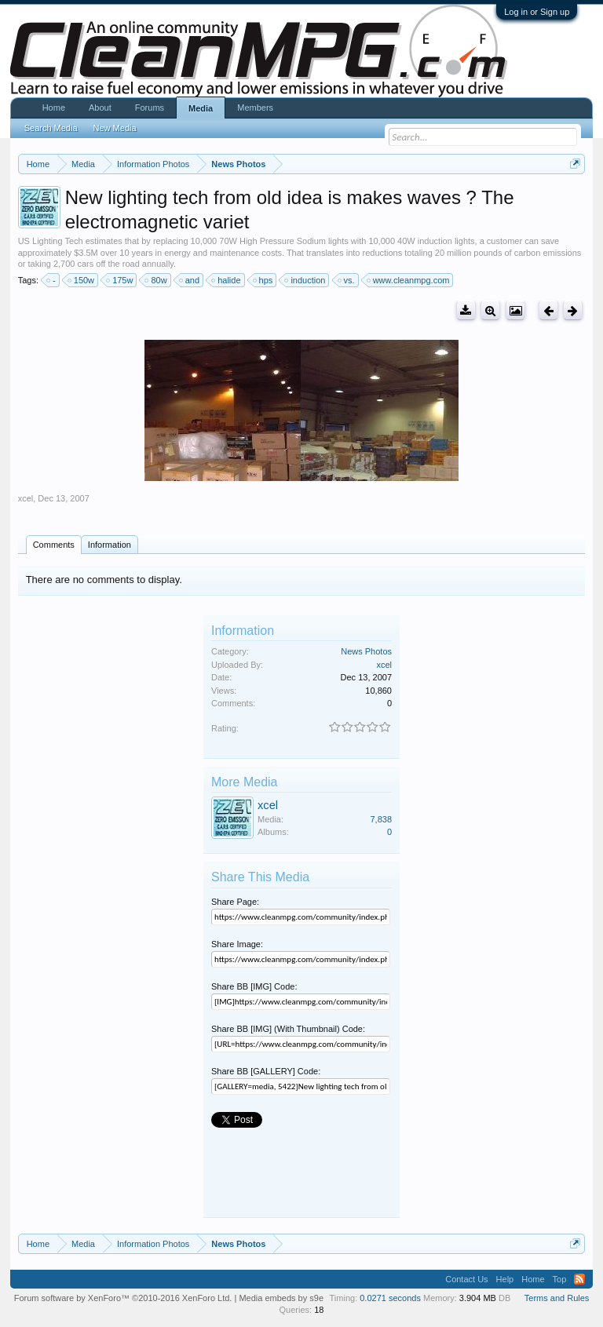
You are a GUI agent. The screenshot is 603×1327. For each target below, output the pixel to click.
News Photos (366, 651)
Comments (54, 544)
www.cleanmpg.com (409, 280)
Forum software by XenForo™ (123, 1298)
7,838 (381, 819)
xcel (26, 498)
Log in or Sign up (536, 11)
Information (109, 544)
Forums (149, 107)
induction (305, 280)
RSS (579, 1279)
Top (560, 1279)
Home (53, 107)
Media (200, 108)
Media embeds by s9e (281, 1298)
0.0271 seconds (390, 1298)
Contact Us (466, 1279)
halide (226, 280)
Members (255, 107)
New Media (115, 128)
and (190, 280)
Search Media (51, 128)
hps (263, 280)
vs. (347, 280)
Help (505, 1279)
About (100, 107)
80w (156, 280)
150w (81, 280)
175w (120, 280)
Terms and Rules (557, 1298)
